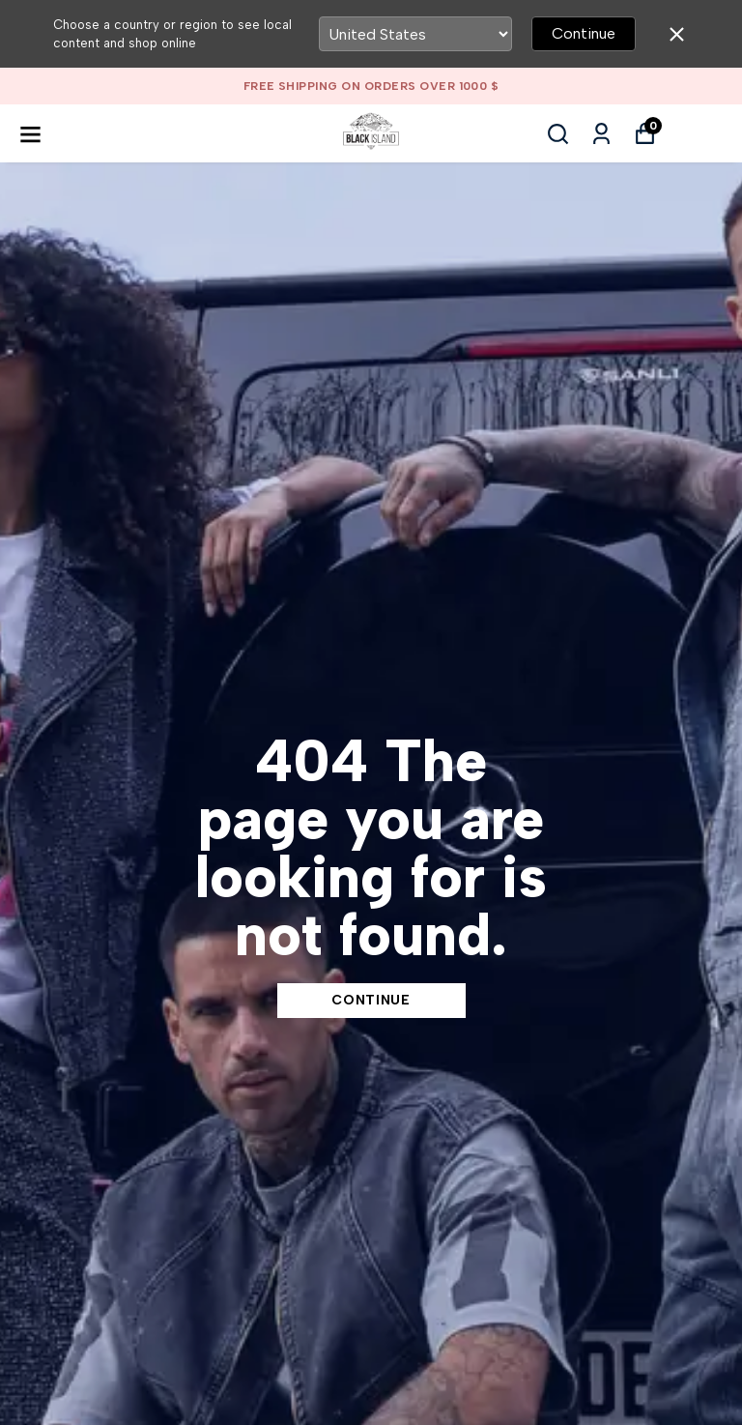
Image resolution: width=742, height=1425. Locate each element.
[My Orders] (601, 134)
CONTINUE (371, 1000)
